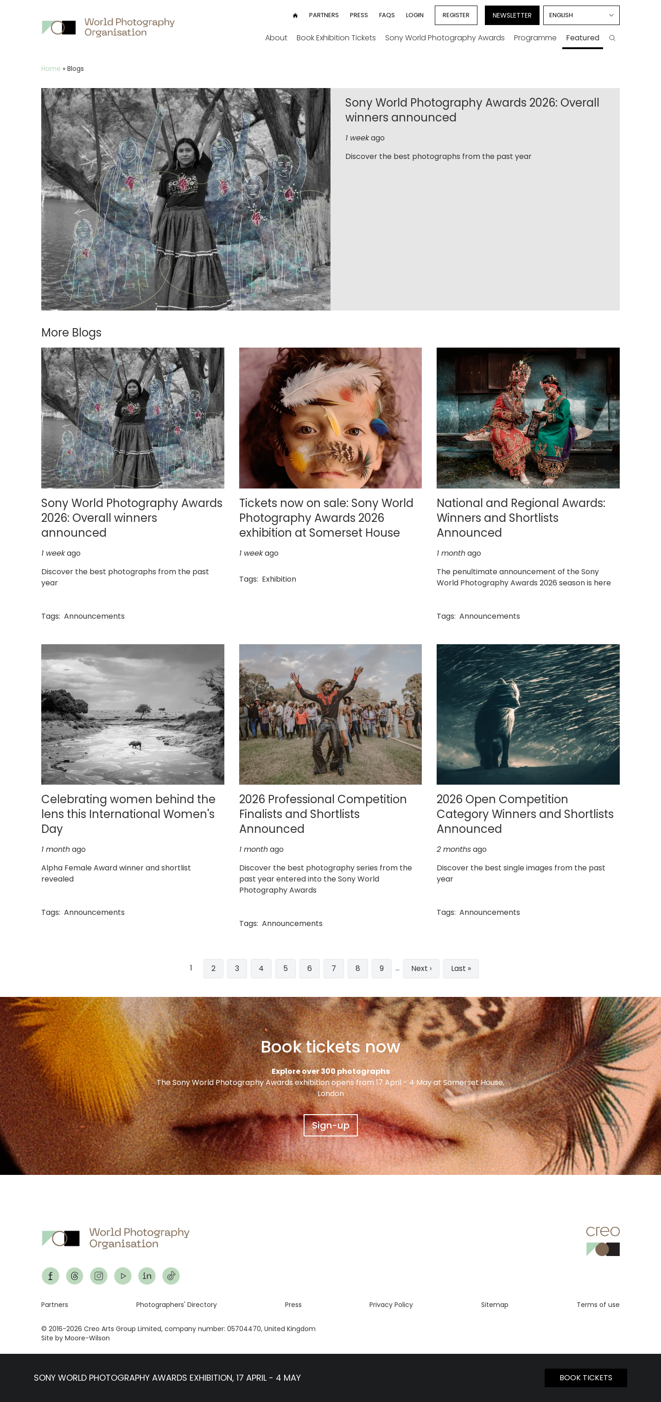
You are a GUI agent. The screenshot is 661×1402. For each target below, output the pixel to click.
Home (51, 68)
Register (456, 15)
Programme (535, 37)
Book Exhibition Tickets (336, 37)
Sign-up (331, 1125)
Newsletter (512, 15)
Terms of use (598, 1304)
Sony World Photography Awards (445, 37)
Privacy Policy (391, 1304)
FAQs (387, 15)
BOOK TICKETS (585, 1377)
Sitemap (494, 1304)
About (276, 37)
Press (359, 15)
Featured (582, 37)
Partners (324, 15)
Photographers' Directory (176, 1304)
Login (415, 15)
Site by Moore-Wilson (75, 1338)
